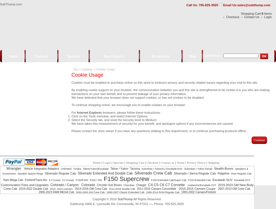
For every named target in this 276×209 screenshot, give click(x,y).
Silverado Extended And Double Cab (105, 173)
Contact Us (251, 17)
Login (268, 17)
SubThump (125, 199)
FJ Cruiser (68, 180)
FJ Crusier (55, 180)
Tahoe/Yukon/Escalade (96, 168)
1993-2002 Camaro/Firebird (198, 192)
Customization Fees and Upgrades (25, 185)
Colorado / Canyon (65, 185)
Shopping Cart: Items (256, 13)
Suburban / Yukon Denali (198, 168)
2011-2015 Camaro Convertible (157, 188)
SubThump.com (11, 4)
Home (13, 56)
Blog (192, 56)
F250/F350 (82, 180)
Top (75, 69)
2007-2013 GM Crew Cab (234, 188)
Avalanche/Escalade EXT (202, 185)
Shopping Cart (135, 162)
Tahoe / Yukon (119, 168)
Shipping (213, 162)
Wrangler (14, 168)
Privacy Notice (196, 162)
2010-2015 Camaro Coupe (197, 188)
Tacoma (135, 168)
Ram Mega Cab (13, 180)
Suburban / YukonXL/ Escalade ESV (162, 168)
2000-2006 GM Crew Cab (90, 192)
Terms (180, 162)
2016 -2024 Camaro (61, 189)
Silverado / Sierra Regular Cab (195, 173)
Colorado (88, 185)
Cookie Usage (105, 69)
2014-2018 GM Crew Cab (91, 188)
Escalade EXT (242, 180)
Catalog (87, 69)
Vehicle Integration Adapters (41, 168)
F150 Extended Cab (199, 180)
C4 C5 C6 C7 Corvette (167, 185)
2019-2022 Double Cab (33, 188)
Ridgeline (223, 173)
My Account (160, 56)
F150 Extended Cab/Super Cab (169, 180)
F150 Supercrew (126, 178)
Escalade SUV (223, 180)
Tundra (77, 168)
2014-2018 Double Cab (122, 189)
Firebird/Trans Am (36, 180)
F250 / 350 (96, 180)
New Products (114, 56)
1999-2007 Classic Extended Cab (125, 192)
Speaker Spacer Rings (30, 173)
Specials (73, 56)
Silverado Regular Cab (60, 173)
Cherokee (129, 185)
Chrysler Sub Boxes (109, 185)
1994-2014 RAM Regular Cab (163, 192)
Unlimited (66, 168)
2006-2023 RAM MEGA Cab (56, 192)
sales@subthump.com (253, 5)
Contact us (167, 162)
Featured (41, 56)
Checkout (232, 17)
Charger (141, 185)
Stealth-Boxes (223, 168)
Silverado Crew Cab (153, 173)
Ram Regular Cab (241, 173)
